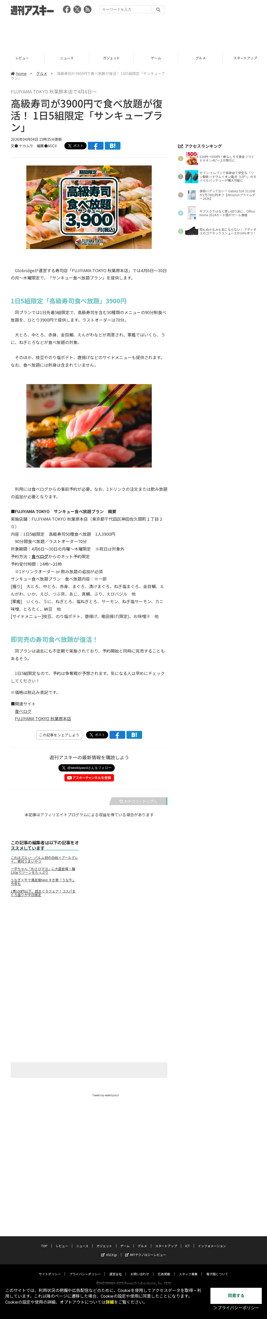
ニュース (67, 57)
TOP (44, 1241)
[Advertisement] (133, 32)
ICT (187, 1241)
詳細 (110, 1302)
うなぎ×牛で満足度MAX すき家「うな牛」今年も (43, 881)
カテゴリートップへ (138, 801)
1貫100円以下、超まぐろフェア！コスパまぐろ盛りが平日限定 (43, 893)
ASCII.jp (109, 1249)
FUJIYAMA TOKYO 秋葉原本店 (43, 718)
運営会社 (115, 1269)
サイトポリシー (50, 1269)
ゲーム (156, 57)
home (19, 73)
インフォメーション (212, 1241)
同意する (236, 1295)
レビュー (22, 57)
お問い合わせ (139, 1269)
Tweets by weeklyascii (105, 1095)
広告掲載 (164, 1269)
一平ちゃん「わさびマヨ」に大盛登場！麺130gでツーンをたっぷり (43, 870)
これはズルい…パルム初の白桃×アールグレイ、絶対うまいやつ (44, 859)
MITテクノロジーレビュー (145, 1249)
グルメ (201, 57)
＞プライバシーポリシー (236, 1307)
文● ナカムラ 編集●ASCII (34, 145)
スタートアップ (166, 1241)
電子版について (217, 1269)
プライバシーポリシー (85, 1269)
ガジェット (111, 57)
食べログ (23, 711)
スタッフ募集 (188, 1269)
